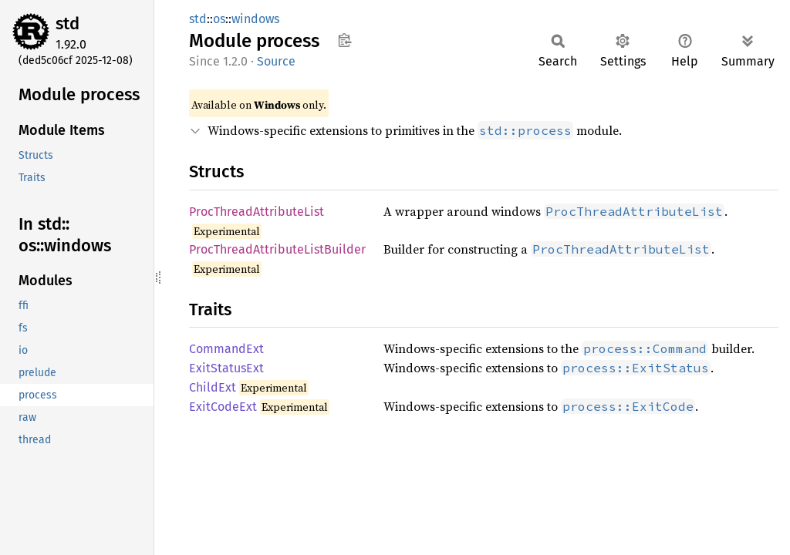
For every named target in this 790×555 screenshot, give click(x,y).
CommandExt (226, 348)
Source (276, 61)
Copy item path (344, 40)
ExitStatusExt (226, 368)
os (219, 19)
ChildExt (212, 387)
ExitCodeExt (223, 406)
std (67, 23)
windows (255, 19)
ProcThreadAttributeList (256, 211)
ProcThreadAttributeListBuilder (277, 249)
